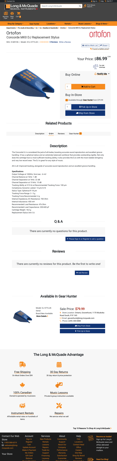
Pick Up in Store (88, 99)
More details (42, 309)
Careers (79, 422)
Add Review (82, 265)
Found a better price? (99, 41)
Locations (79, 414)
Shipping (45, 433)
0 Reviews (54, 34)
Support (45, 425)
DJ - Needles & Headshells (49, 20)
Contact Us (10, 1)
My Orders (29, 425)
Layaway (45, 430)
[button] (112, 8)
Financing (46, 427)
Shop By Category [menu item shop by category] (15, 16)
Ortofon (63, 20)
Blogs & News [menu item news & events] (101, 16)
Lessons (45, 416)
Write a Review (65, 35)
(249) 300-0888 (74, 313)
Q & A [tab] (51, 126)
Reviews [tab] (61, 126)
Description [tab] (39, 126)
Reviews (78, 430)
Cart (29, 416)
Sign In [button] (94, 1)
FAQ (78, 411)
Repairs (46, 419)
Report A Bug (78, 433)
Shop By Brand (79, 427)
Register (29, 414)
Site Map (78, 425)
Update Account (29, 419)
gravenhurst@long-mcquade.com (81, 311)
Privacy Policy (62, 441)
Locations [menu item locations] (51, 16)
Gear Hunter (34, 16)
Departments (11, 20)
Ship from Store (85, 105)
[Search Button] (79, 8)
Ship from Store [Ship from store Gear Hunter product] (82, 318)
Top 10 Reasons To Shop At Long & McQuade (92, 400)
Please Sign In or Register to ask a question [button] (85, 231)
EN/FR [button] (108, 1)
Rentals (46, 414)
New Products (45, 411)
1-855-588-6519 (9, 414)
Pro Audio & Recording (26, 20)
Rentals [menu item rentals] (68, 16)
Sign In (29, 411)
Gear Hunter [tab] (75, 126)
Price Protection (62, 433)
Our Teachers (62, 447)
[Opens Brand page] (100, 26)
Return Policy (62, 444)
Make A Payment (29, 422)
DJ (37, 20)
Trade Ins (45, 422)
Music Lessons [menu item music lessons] (84, 16)
